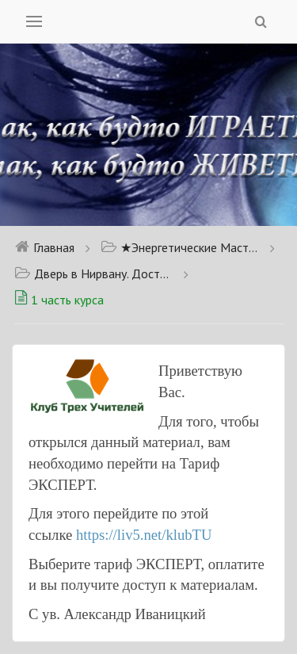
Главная (44, 247)
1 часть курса (59, 300)
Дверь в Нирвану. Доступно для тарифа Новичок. (93, 273)
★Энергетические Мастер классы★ (180, 247)
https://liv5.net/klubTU (144, 534)
